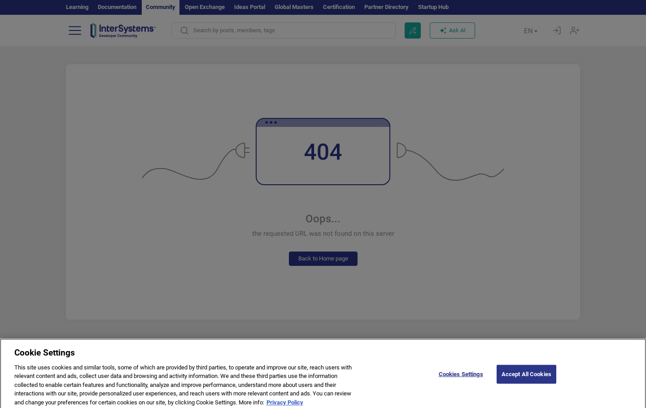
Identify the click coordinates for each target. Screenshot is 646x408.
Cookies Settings (461, 376)
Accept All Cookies (526, 376)
